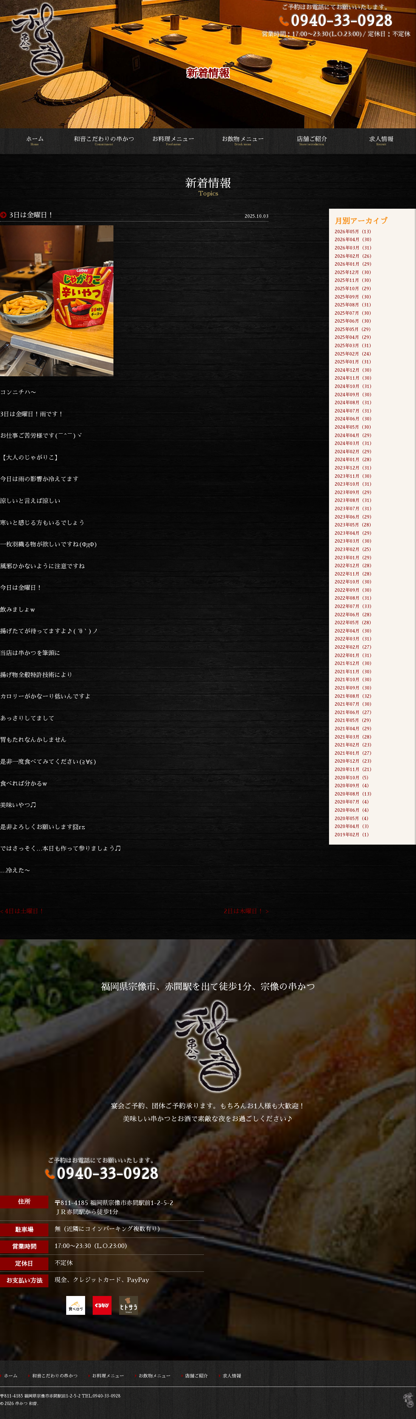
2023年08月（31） (354, 500)
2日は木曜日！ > (246, 911)
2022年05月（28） (354, 622)
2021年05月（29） (354, 720)
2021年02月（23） (354, 745)
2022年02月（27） (354, 647)
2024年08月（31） (354, 402)
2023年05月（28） (354, 525)
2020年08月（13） (354, 794)
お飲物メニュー (242, 141)
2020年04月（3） (353, 826)
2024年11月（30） (354, 378)
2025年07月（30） (354, 313)
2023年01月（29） (354, 558)
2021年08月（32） (354, 696)
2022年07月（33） (354, 606)
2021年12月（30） (354, 663)
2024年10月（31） (354, 386)
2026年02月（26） (354, 256)
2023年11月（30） (354, 476)
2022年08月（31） (354, 598)
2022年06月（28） (354, 615)
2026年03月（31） (354, 248)
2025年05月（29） (354, 329)
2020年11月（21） (354, 769)
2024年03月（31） (354, 443)
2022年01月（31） (354, 655)
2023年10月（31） (354, 484)
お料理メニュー (173, 141)
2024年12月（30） (354, 370)
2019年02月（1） (353, 835)
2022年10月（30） (354, 582)
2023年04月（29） (354, 533)
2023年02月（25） (354, 549)
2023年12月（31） (354, 468)
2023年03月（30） (354, 541)
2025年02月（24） (354, 354)
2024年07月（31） (354, 411)
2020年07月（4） (353, 802)
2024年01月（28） (354, 459)
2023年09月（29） (354, 492)
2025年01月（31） (354, 362)
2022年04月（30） (354, 631)
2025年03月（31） (354, 345)
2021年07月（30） (354, 704)
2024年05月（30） (354, 427)
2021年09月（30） (354, 688)
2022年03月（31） (354, 639)
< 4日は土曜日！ (22, 911)
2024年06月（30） (354, 419)
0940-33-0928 (342, 21)
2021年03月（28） (354, 737)
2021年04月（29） (354, 728)
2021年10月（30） (354, 679)
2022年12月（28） (354, 565)
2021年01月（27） (354, 753)
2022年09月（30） (354, 590)
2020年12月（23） (354, 761)
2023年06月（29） (354, 517)
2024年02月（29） (354, 451)
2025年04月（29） (354, 337)
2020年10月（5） (353, 778)
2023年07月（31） (354, 508)
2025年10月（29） (354, 288)
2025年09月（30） (354, 297)
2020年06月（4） (353, 810)
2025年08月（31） (354, 305)
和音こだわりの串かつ (103, 141)
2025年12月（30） (354, 272)
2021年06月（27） (354, 712)
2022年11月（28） (354, 574)
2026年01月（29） (354, 264)
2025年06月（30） (354, 321)
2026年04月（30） (354, 239)
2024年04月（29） (354, 435)
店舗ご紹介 (311, 141)
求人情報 (381, 141)
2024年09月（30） (354, 394)
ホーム (34, 141)
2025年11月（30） (354, 280)
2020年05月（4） (353, 818)
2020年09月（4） (353, 785)
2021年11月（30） (354, 671)
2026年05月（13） (354, 231)
